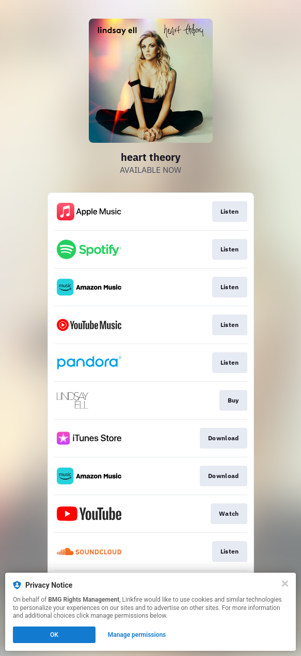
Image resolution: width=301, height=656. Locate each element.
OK (54, 634)
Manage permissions (137, 634)
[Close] (285, 583)
